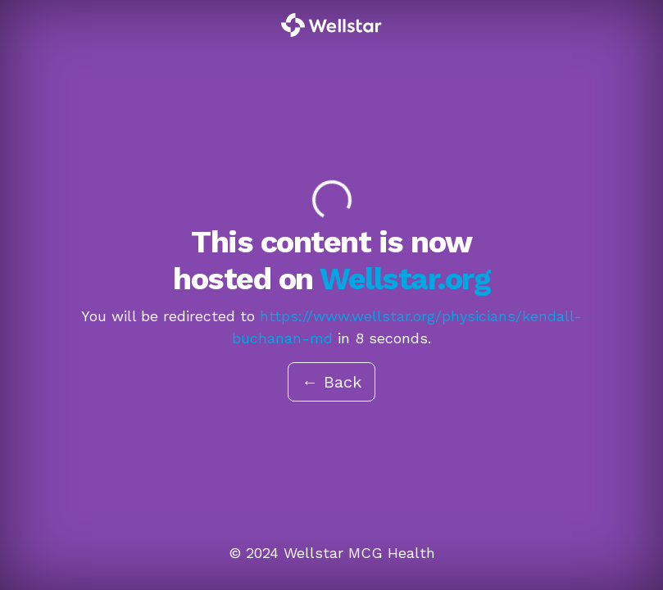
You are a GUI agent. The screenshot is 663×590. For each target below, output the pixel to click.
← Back (331, 382)
